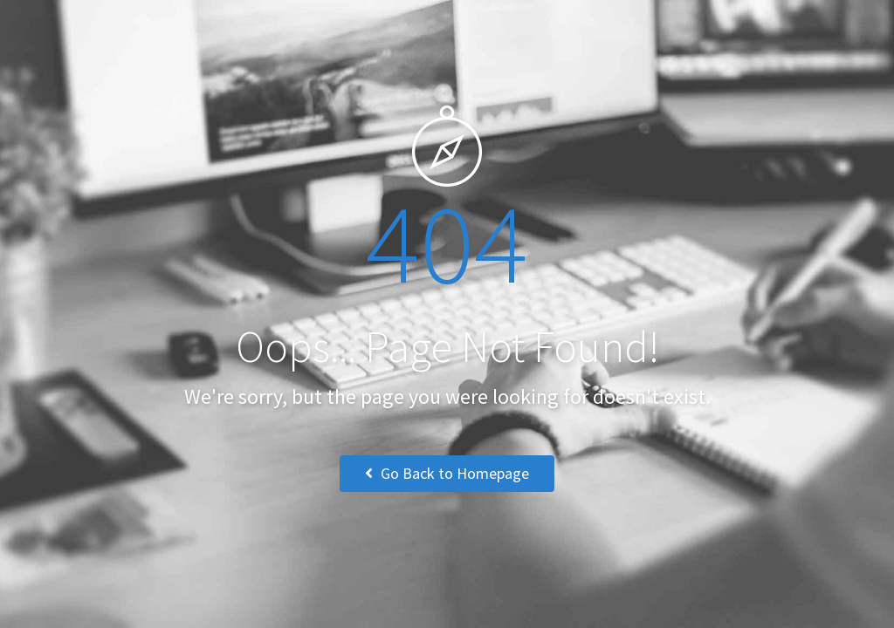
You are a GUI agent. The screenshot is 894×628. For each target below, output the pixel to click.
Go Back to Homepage (447, 473)
